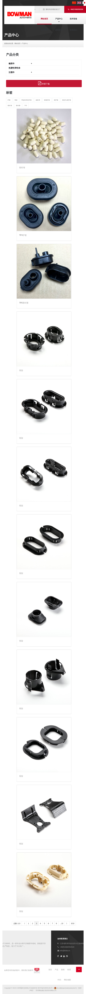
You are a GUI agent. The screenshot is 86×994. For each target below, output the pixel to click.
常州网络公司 (52, 990)
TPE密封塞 (23, 303)
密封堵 (10, 105)
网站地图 (67, 980)
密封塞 (18, 105)
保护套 (56, 100)
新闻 (62, 970)
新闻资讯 (59, 30)
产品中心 (59, 19)
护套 (9, 100)
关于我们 (44, 30)
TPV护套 (23, 235)
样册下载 (44, 83)
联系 (69, 970)
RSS (59, 980)
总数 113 (16, 923)
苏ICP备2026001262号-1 (46, 988)
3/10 (72, 923)
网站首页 (44, 19)
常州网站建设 (40, 990)
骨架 (16, 100)
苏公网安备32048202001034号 (65, 988)
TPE (25, 105)
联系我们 (73, 30)
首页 (50, 970)
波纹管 (38, 100)
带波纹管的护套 (27, 100)
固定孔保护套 (66, 100)
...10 (61, 923)
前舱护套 (47, 100)
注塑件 (11, 72)
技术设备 (73, 19)
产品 (56, 970)
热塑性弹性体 (14, 68)
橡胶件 (11, 63)
